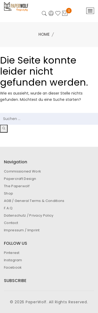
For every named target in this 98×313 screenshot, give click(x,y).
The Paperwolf (17, 186)
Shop (8, 193)
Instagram (13, 260)
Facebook (13, 267)
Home (44, 34)
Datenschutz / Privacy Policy (28, 215)
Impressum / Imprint (22, 230)
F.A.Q (8, 208)
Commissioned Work (22, 171)
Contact (11, 222)
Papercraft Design (20, 178)
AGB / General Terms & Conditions (34, 200)
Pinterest (12, 252)
